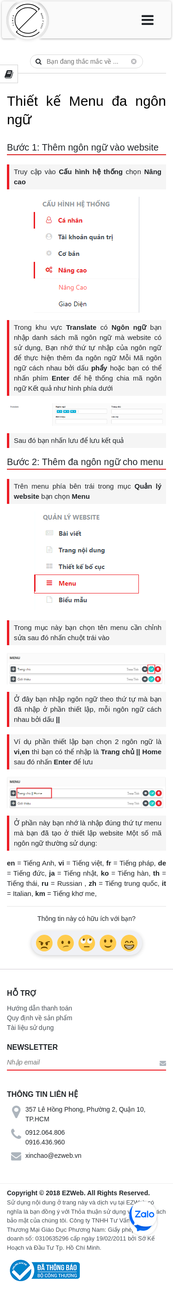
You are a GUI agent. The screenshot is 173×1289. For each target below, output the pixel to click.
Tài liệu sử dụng (30, 1027)
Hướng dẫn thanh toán (39, 1008)
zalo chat (143, 1215)
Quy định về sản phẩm (39, 1018)
